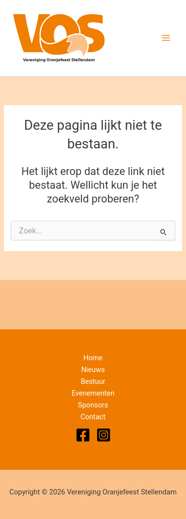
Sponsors (93, 405)
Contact (93, 416)
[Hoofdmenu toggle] (166, 38)
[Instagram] (103, 435)
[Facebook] (83, 435)
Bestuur (92, 381)
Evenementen (93, 393)
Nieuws (93, 369)
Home (93, 357)
